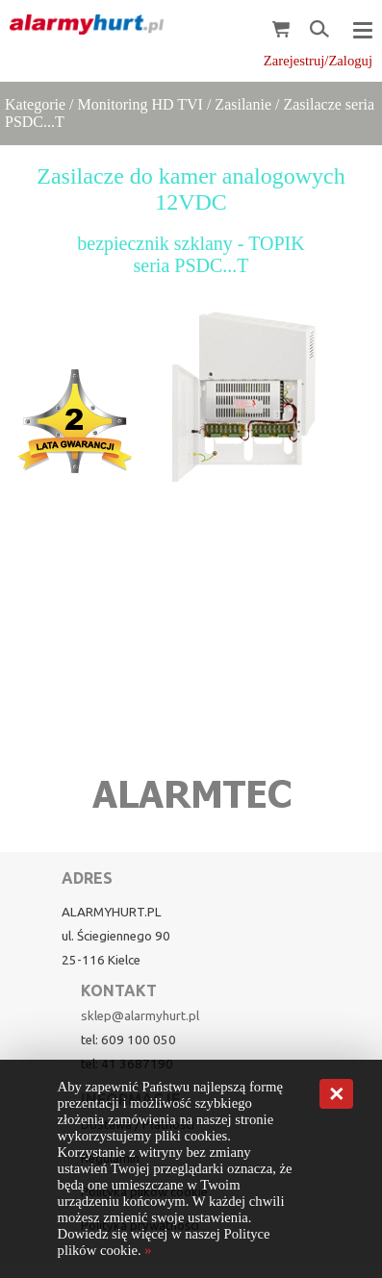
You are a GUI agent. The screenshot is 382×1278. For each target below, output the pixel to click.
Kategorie (35, 104)
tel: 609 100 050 (128, 1040)
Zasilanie (243, 104)
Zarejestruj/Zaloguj (318, 60)
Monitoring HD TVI (140, 104)
